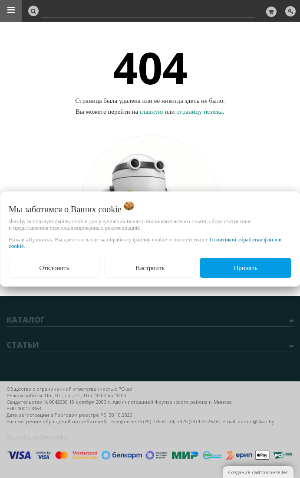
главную (151, 111)
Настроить (150, 267)
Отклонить (54, 267)
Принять (245, 267)
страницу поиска (199, 111)
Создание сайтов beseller (258, 472)
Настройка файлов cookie (37, 436)
